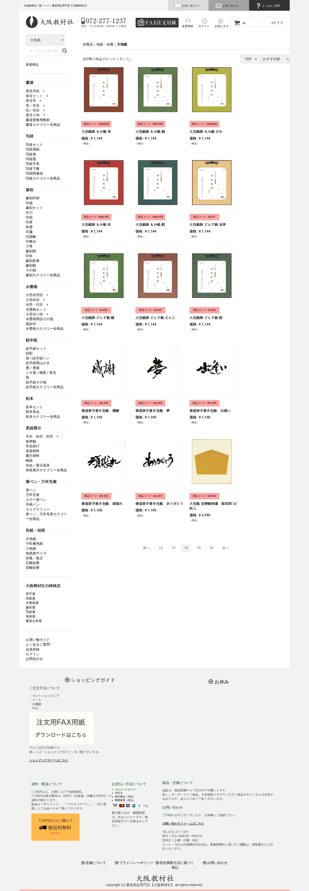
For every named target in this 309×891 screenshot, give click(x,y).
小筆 (29, 246)
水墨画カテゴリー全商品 (45, 329)
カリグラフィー (38, 509)
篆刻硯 (31, 251)
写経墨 (31, 159)
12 (161, 548)
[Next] (225, 548)
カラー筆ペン (36, 500)
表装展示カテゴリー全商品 (46, 470)
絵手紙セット (36, 349)
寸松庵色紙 (34, 543)
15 (199, 548)
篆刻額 (31, 265)
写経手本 (32, 164)
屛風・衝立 (34, 558)
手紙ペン (32, 504)
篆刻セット (34, 208)
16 (211, 548)
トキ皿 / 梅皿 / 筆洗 (41, 373)
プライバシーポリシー (134, 863)
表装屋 (30, 616)
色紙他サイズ (36, 553)
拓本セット (34, 407)
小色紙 (31, 548)
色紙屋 (30, 598)
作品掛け (32, 446)
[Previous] (146, 548)
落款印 (31, 324)
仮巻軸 (31, 441)
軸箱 (29, 460)
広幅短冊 (32, 563)
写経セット (34, 145)
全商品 (88, 44)
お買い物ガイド (187, 5)
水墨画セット (36, 309)
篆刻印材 (32, 198)
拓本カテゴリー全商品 (43, 417)
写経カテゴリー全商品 (43, 178)
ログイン (32, 654)
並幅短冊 (32, 568)
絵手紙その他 (36, 382)
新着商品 (32, 65)
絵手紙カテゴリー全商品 (45, 387)
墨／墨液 (32, 368)
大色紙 (122, 44)
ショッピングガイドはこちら (48, 760)
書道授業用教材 (38, 120)
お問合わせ (34, 659)
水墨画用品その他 (39, 319)
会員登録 (32, 649)
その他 (31, 270)
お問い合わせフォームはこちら (183, 823)
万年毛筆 (32, 495)
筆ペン (31, 490)
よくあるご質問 (267, 5)
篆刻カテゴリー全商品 (43, 275)
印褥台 (31, 241)
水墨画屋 (32, 603)
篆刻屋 (30, 607)
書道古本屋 (34, 621)
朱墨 (29, 227)
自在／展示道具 (38, 465)
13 (173, 548)
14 (186, 548)
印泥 (29, 217)
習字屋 (30, 594)
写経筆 (31, 154)
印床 (29, 222)
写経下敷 (32, 169)
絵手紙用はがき (38, 363)
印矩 (29, 256)
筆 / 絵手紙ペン (38, 358)
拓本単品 (32, 412)
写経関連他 (34, 173)
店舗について (93, 863)
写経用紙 (32, 149)
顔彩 (29, 353)
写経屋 (30, 612)
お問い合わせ (226, 5)
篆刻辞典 (32, 261)
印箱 (29, 203)
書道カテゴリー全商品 (43, 125)
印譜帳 (31, 237)
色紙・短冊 (105, 44)
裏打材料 (32, 456)
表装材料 (32, 451)
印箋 (29, 232)
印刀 (29, 213)
